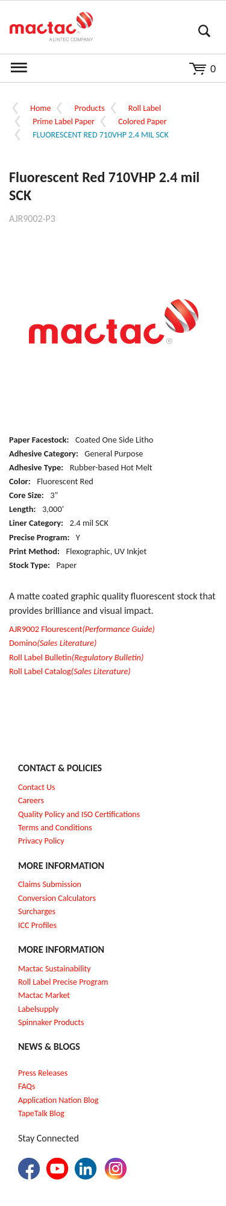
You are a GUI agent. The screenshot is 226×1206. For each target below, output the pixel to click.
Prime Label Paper (64, 121)
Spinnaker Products (51, 1022)
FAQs (27, 1086)
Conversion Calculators (57, 898)
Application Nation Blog (58, 1100)
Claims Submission (49, 884)
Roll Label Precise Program (63, 982)
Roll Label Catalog (70, 671)
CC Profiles (38, 925)
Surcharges (36, 911)
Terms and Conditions (55, 827)
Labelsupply (38, 1009)
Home (40, 108)
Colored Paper (142, 121)
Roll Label (144, 108)
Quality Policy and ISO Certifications (79, 814)
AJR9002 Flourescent (82, 629)
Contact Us (36, 787)
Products (90, 108)
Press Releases (42, 1073)
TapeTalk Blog (41, 1113)
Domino (52, 642)
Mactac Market (44, 995)
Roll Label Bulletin (76, 657)
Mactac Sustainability (54, 969)
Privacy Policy (41, 841)
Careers (31, 800)
